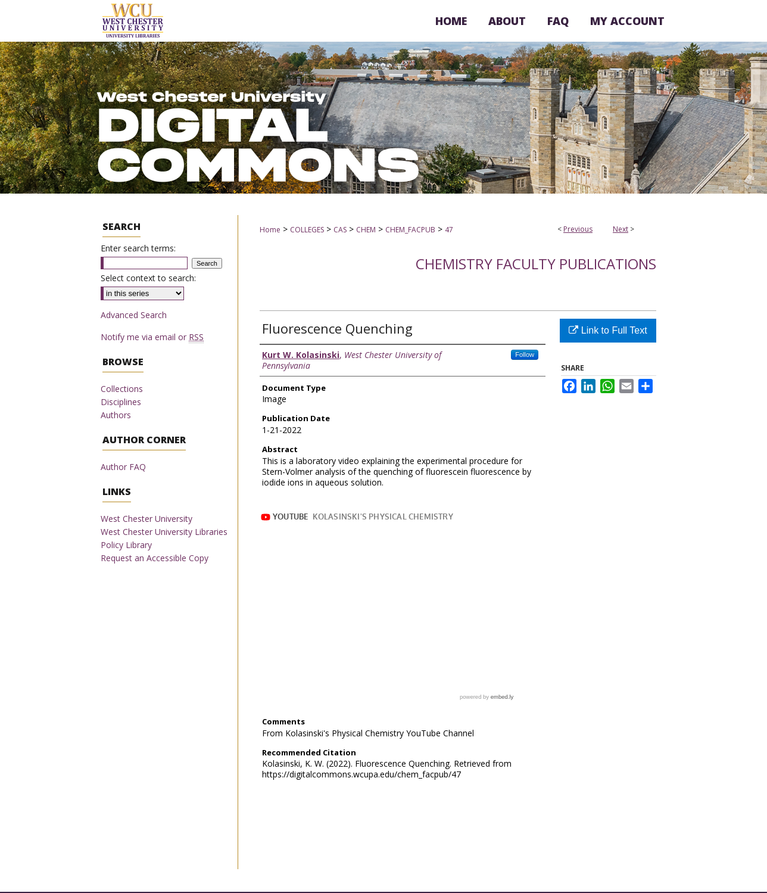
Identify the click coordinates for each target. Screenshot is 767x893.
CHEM (366, 230)
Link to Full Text (608, 330)
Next (620, 229)
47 (449, 230)
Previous (578, 229)
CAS (340, 230)
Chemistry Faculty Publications (536, 263)
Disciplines (121, 401)
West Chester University (146, 518)
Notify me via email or (152, 337)
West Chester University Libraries (164, 531)
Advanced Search (134, 315)
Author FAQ (123, 466)
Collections (122, 388)
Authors (116, 415)
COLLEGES (307, 230)
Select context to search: (148, 278)
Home (270, 230)
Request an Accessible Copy (154, 558)
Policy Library (126, 544)
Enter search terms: (138, 248)
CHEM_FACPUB (410, 230)
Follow (524, 354)
